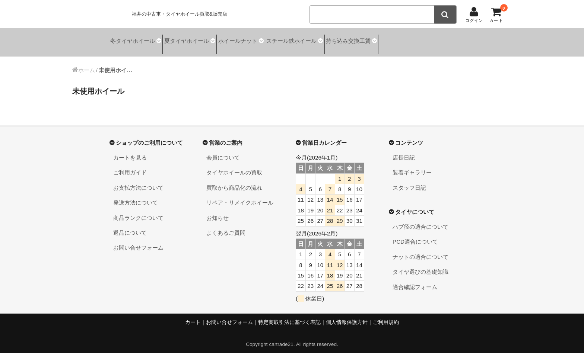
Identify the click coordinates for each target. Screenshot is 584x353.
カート (193, 316)
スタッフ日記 (409, 182)
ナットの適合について (420, 251)
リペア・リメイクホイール (239, 197)
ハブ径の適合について (420, 221)
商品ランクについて (138, 212)
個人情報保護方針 (347, 316)
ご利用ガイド (130, 167)
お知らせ (217, 212)
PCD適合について (415, 236)
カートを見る (130, 151)
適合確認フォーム (415, 281)
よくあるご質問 (225, 227)
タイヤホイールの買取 (234, 167)
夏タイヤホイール (197, 39)
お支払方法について (138, 182)
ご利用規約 (386, 316)
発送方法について (135, 197)
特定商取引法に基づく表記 (289, 316)
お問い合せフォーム (138, 242)
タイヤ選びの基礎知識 (420, 266)
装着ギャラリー (412, 167)
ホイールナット (256, 39)
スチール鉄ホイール (319, 39)
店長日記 (404, 151)
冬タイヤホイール (134, 39)
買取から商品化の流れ (234, 182)
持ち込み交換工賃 (385, 39)
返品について (130, 227)
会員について (223, 151)
